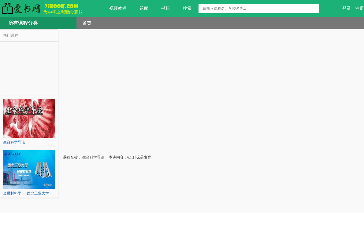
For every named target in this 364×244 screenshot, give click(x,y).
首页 (87, 23)
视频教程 (114, 8)
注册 (359, 8)
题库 (140, 8)
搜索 (183, 8)
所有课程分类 (23, 23)
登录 (346, 8)
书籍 (162, 8)
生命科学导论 (92, 157)
